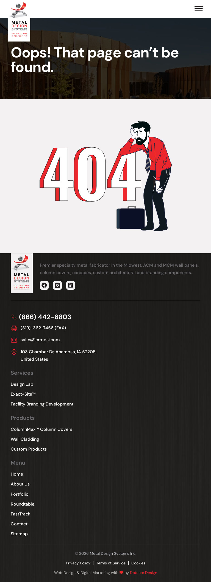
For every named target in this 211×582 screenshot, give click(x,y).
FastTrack (20, 514)
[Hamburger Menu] (199, 8)
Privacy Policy (78, 563)
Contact (19, 524)
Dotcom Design (143, 572)
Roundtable (22, 504)
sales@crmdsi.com (40, 340)
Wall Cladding (25, 439)
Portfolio (20, 494)
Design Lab (22, 384)
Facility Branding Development (42, 404)
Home (17, 474)
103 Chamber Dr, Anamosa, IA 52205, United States (58, 355)
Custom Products (29, 449)
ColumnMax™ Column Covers (41, 429)
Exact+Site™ (23, 394)
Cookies (138, 563)
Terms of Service (111, 563)
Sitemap (19, 534)
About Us (20, 484)
